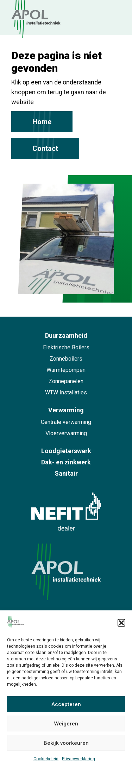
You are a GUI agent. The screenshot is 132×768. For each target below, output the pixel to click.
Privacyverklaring (78, 758)
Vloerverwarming (66, 433)
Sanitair (66, 473)
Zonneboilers (66, 358)
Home (41, 121)
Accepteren (66, 704)
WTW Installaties (66, 392)
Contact (45, 148)
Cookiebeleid (45, 758)
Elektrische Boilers (66, 347)
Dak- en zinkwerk (66, 462)
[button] (121, 622)
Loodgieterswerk (66, 451)
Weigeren (66, 724)
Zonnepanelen (66, 381)
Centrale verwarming (66, 422)
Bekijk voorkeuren (66, 743)
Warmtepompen (66, 370)
